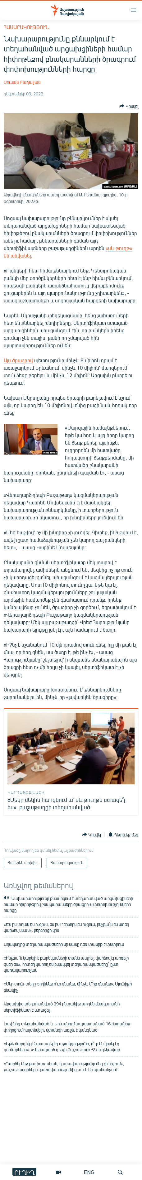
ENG (89, 1172)
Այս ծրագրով (18, 360)
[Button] (128, 106)
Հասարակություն (26, 27)
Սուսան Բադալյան (22, 82)
